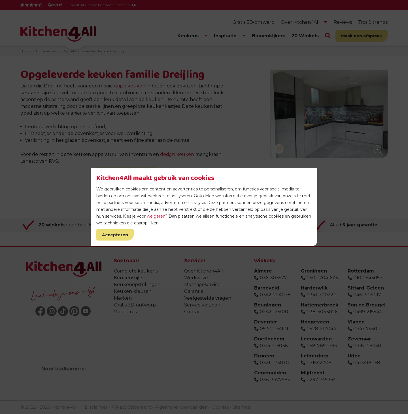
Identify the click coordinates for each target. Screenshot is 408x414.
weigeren (156, 216)
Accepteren (115, 234)
